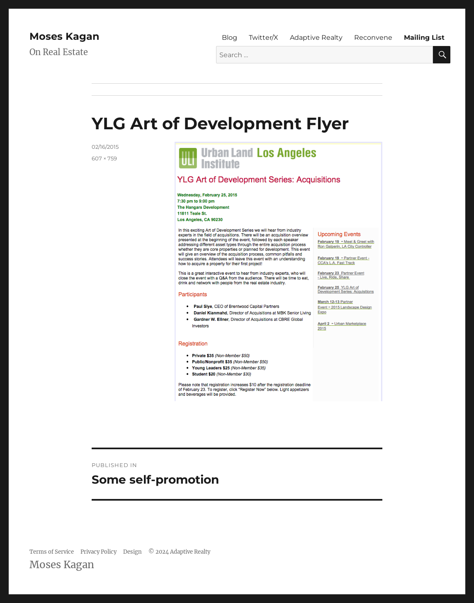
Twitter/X (263, 37)
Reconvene (373, 37)
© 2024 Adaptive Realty (179, 551)
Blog (229, 37)
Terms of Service (51, 551)
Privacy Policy (98, 551)
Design (132, 551)
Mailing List (424, 37)
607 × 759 (104, 158)
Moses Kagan (64, 36)
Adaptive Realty (316, 37)
